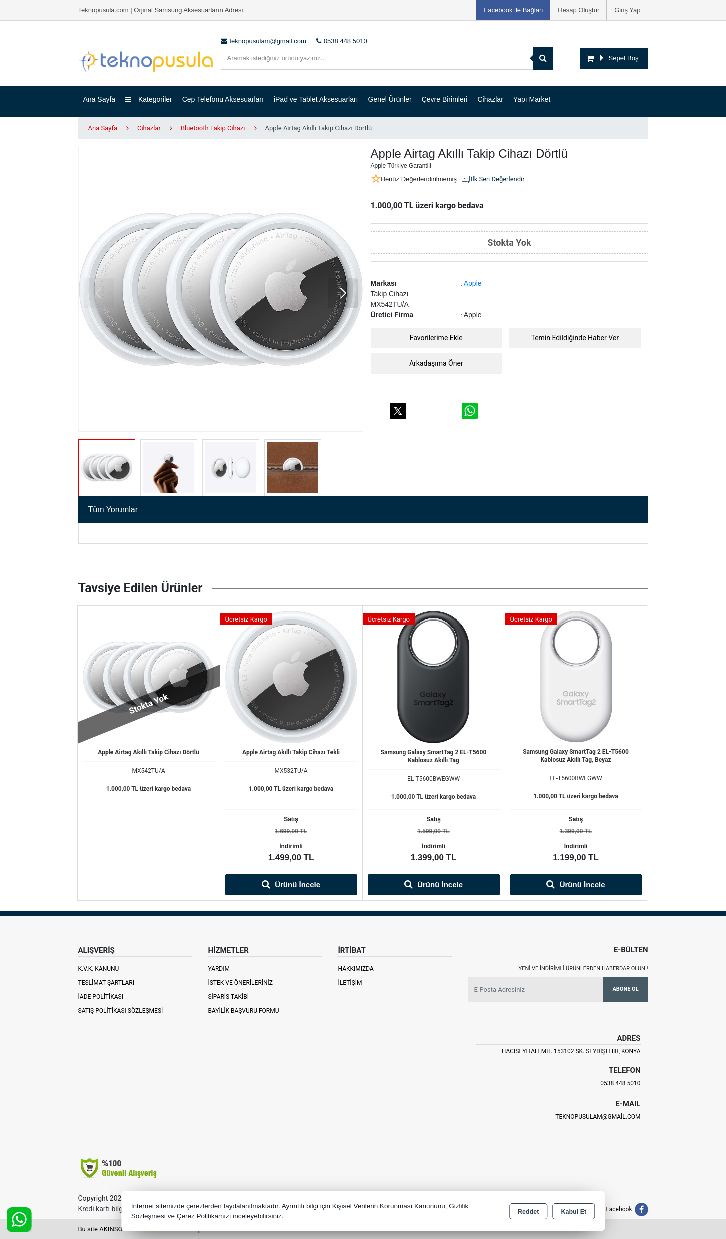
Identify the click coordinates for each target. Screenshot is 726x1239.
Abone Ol (625, 989)
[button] (343, 293)
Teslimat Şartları (106, 982)
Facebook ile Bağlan (513, 10)
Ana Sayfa (99, 99)
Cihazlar (490, 99)
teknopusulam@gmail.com (597, 1116)
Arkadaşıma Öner (436, 363)
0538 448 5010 (620, 1083)
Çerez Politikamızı (204, 1216)
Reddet (528, 1211)
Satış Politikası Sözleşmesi (120, 1010)
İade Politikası (100, 996)
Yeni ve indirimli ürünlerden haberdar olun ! (583, 968)
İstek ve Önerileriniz (240, 982)
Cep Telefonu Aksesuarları (223, 99)
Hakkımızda (355, 968)
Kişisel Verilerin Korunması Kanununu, (389, 1206)
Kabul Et (573, 1211)
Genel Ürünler (390, 99)
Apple (473, 283)
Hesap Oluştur (578, 10)
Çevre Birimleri (445, 99)
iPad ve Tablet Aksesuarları (316, 99)
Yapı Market (531, 99)
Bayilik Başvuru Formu (243, 1010)
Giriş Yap (627, 10)
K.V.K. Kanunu (98, 968)
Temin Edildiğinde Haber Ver (575, 338)
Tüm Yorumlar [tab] (113, 509)
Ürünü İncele (291, 884)
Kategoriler (148, 99)
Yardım (219, 968)
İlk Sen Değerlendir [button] (493, 179)
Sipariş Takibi (228, 996)
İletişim (350, 982)
